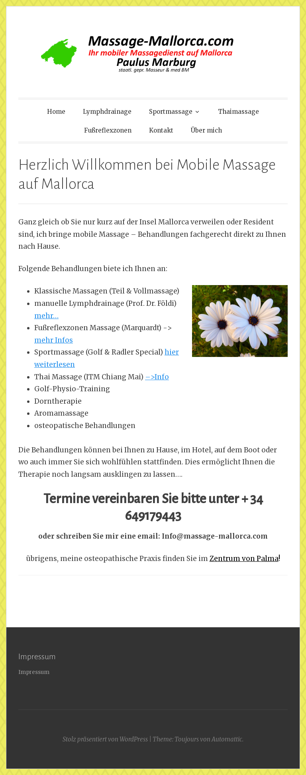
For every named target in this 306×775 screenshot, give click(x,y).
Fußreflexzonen (107, 130)
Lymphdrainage (107, 111)
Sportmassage (170, 111)
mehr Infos (53, 340)
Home (56, 111)
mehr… (46, 315)
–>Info (157, 377)
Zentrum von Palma (244, 558)
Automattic (227, 739)
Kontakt (161, 130)
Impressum (33, 672)
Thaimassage (238, 111)
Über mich (206, 130)
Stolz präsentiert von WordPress (105, 739)
